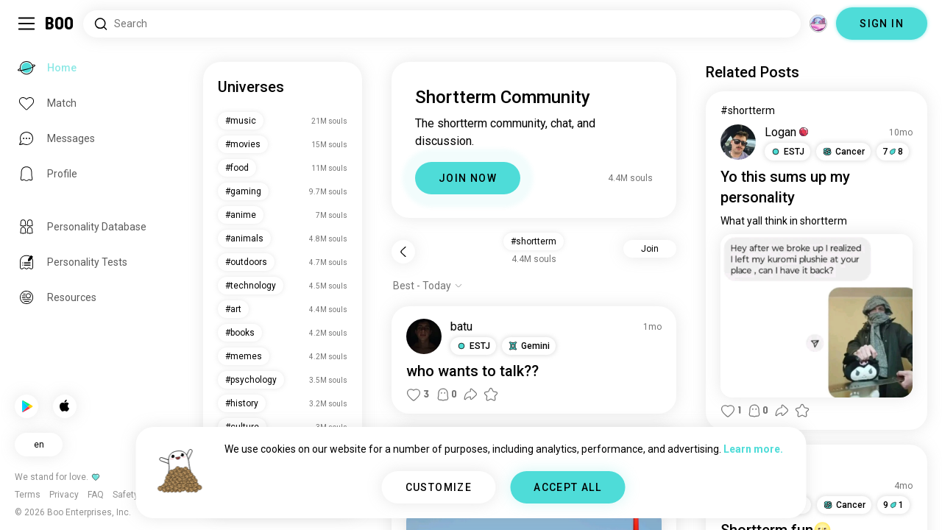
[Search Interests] (442, 24)
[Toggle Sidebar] (26, 23)
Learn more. (753, 449)
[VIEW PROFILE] (424, 336)
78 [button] (892, 151)
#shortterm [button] (533, 241)
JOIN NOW (468, 178)
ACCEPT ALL (567, 487)
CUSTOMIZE (439, 487)
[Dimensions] (818, 23)
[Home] (60, 23)
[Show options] (428, 285)
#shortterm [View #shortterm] (747, 110)
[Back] (403, 252)
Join (650, 249)
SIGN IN (882, 23)
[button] (473, 346)
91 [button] (893, 505)
